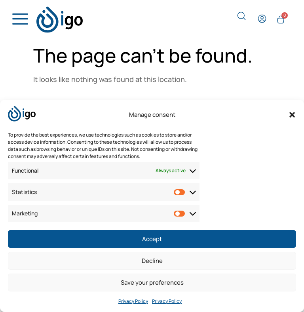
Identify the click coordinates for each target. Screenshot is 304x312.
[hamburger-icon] (18, 19)
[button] (292, 115)
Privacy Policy (133, 301)
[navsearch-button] (241, 18)
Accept (152, 239)
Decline (152, 261)
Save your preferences (152, 282)
